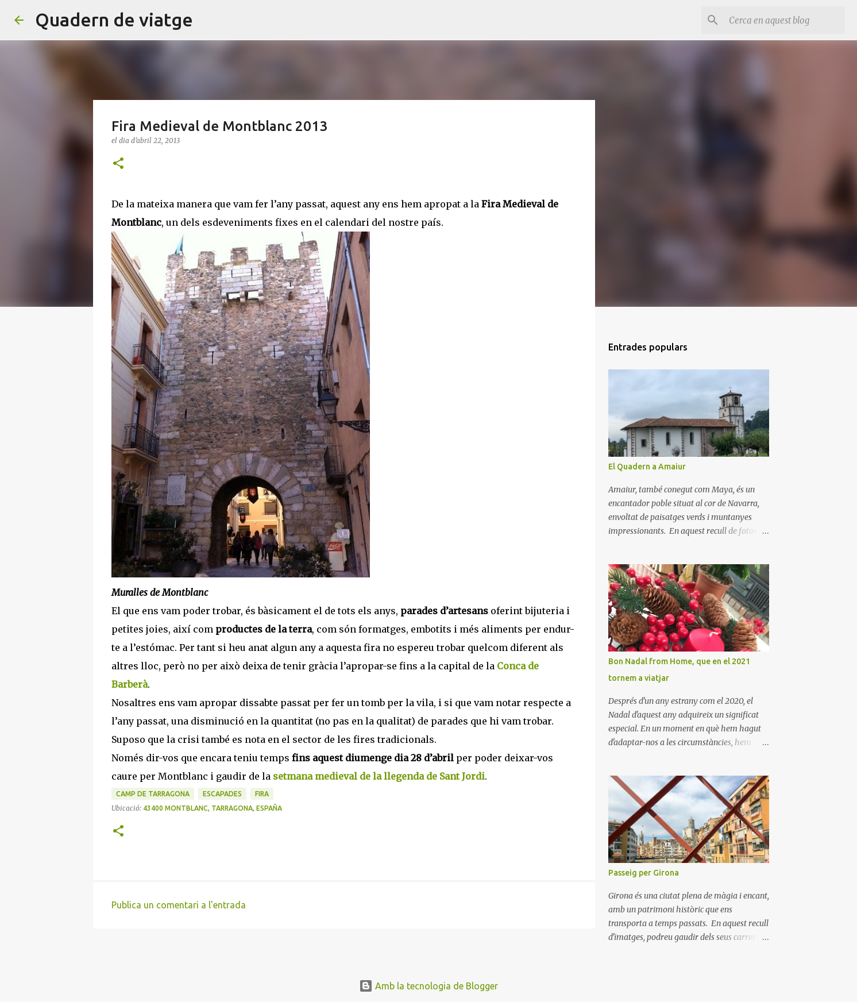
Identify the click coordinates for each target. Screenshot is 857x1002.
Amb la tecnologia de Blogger (428, 986)
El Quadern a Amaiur (647, 466)
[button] (118, 164)
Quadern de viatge (114, 19)
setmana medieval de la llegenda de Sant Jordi (379, 776)
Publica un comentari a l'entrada (178, 905)
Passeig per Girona (643, 872)
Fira (262, 793)
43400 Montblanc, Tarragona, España (212, 808)
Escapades (222, 793)
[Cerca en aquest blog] (784, 20)
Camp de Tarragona (153, 793)
